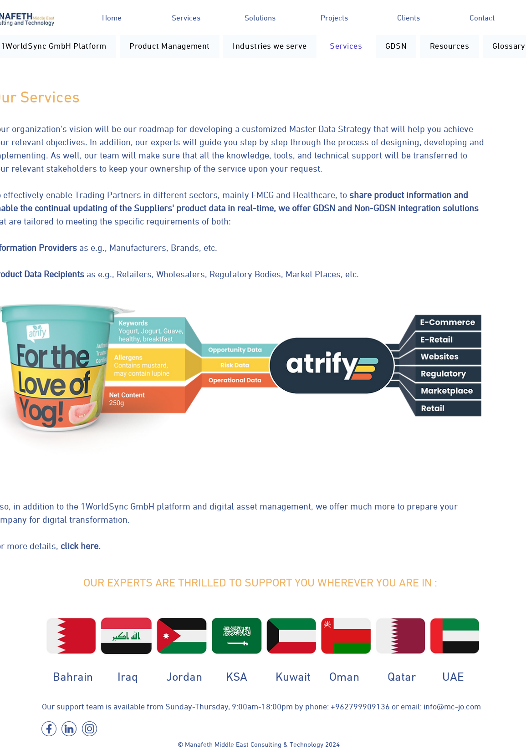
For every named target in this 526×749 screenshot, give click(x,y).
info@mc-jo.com (452, 707)
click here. (81, 546)
